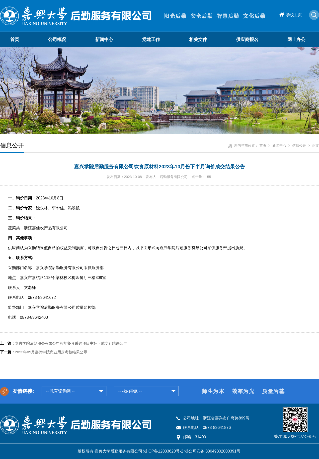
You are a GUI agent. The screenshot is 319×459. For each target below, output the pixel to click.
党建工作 (151, 39)
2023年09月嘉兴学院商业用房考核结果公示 (43, 352)
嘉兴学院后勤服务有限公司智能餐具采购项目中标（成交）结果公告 (63, 343)
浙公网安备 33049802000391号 (212, 451)
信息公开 (299, 145)
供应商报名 (247, 39)
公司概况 (57, 39)
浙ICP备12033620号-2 (163, 451)
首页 (14, 39)
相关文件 (198, 39)
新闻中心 (104, 39)
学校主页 (290, 15)
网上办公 (296, 39)
